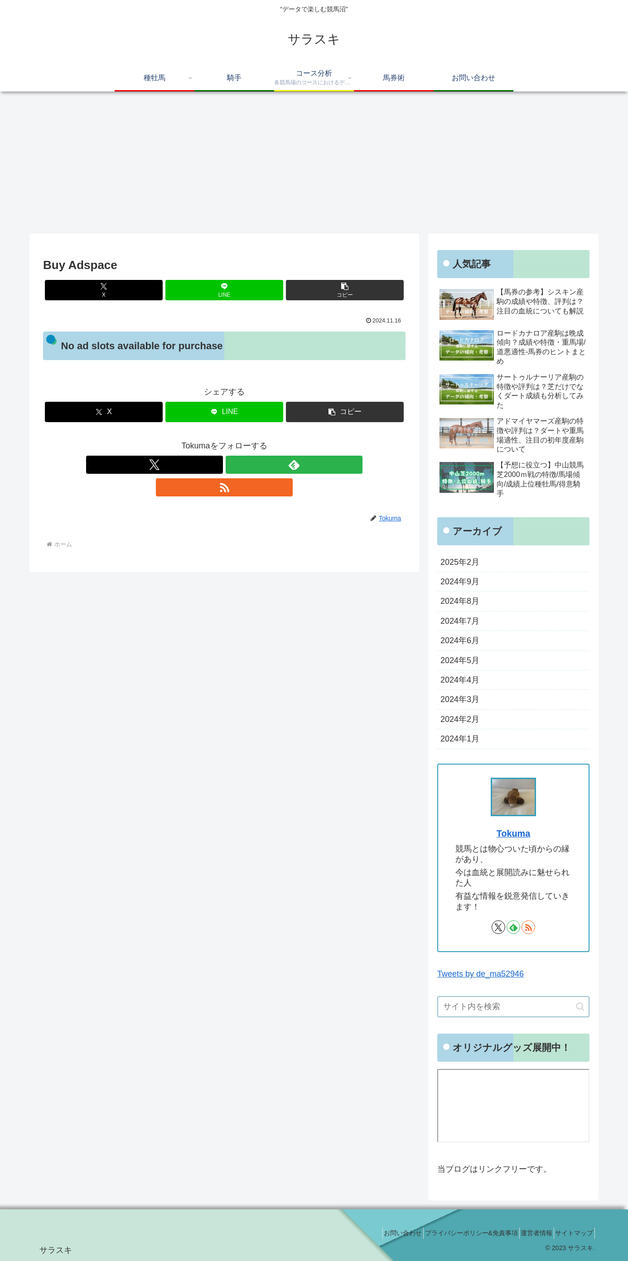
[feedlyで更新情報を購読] (224, 465)
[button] (345, 290)
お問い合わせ (380, 1233)
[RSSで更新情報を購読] (245, 465)
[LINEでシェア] (224, 290)
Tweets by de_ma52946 (480, 973)
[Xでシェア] (104, 290)
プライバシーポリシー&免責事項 (454, 1233)
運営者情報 (526, 1233)
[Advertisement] (314, 165)
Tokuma (513, 833)
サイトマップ (571, 1233)
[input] (513, 1006)
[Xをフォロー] (203, 465)
